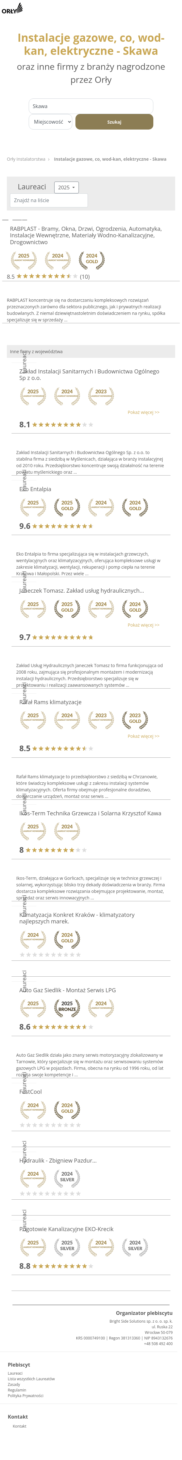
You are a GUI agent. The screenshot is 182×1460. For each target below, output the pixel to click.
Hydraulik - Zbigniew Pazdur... (58, 1160)
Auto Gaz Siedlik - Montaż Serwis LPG (67, 990)
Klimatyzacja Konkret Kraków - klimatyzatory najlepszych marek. (77, 918)
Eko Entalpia (35, 489)
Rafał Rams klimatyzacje (50, 702)
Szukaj (114, 122)
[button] (88, 412)
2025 (64, 187)
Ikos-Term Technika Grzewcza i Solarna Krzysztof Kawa (90, 813)
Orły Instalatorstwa (26, 159)
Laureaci (15, 1373)
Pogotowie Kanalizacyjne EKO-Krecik (66, 1229)
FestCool (30, 1091)
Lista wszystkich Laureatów (31, 1379)
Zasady (14, 1384)
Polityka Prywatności (25, 1395)
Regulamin (17, 1390)
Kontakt (19, 1426)
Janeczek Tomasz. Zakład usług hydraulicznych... (81, 590)
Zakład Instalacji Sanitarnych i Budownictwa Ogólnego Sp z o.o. (89, 374)
